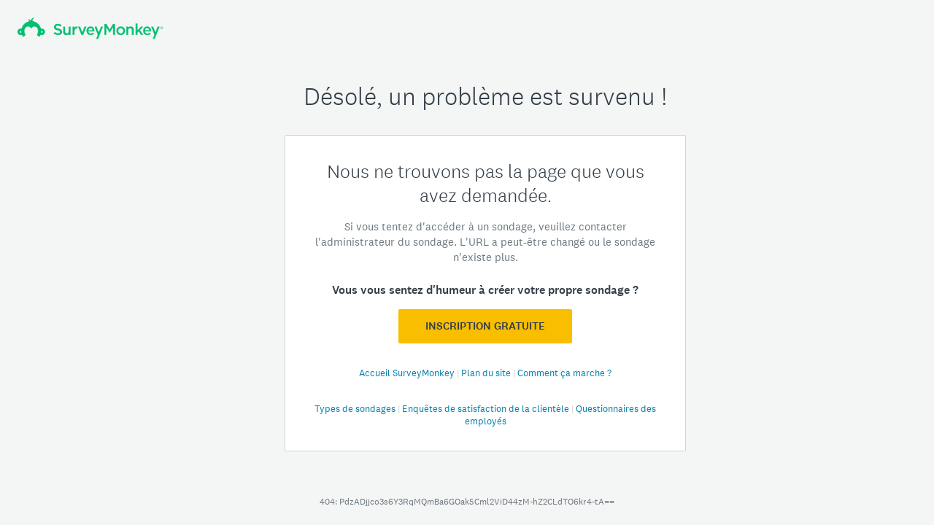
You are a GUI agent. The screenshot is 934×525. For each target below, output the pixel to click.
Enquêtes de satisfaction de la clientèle (486, 408)
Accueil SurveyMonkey (408, 373)
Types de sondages (356, 408)
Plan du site (487, 373)
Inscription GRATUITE (485, 326)
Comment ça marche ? (564, 373)
